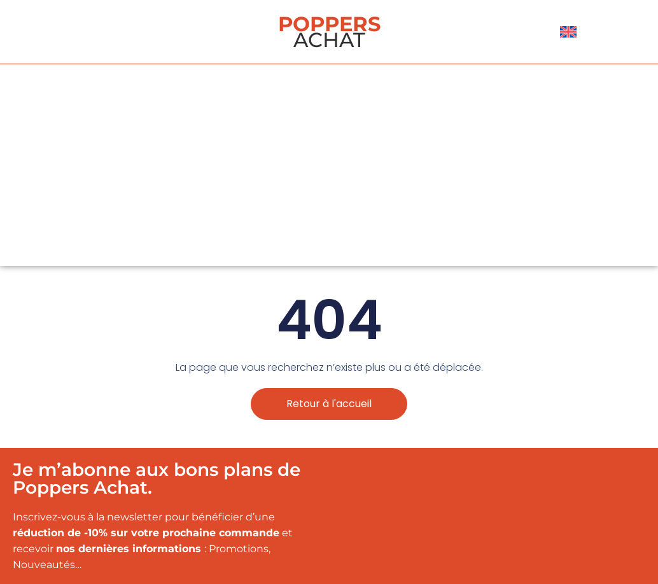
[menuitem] (568, 31)
